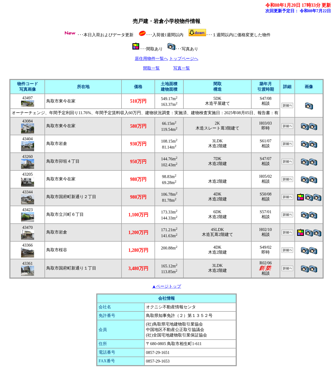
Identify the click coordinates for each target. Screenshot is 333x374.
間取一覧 (151, 68)
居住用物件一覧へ (151, 58)
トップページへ (183, 58)
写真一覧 (181, 68)
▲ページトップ (166, 286)
